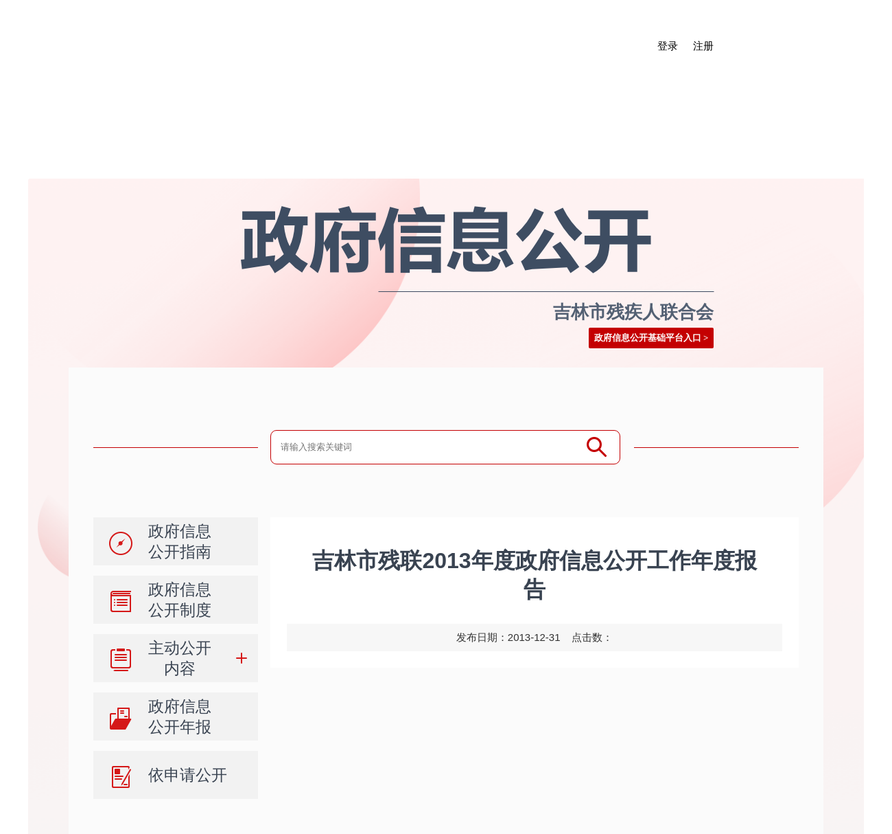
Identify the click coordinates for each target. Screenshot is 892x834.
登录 (667, 46)
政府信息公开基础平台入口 (647, 338)
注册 (703, 46)
